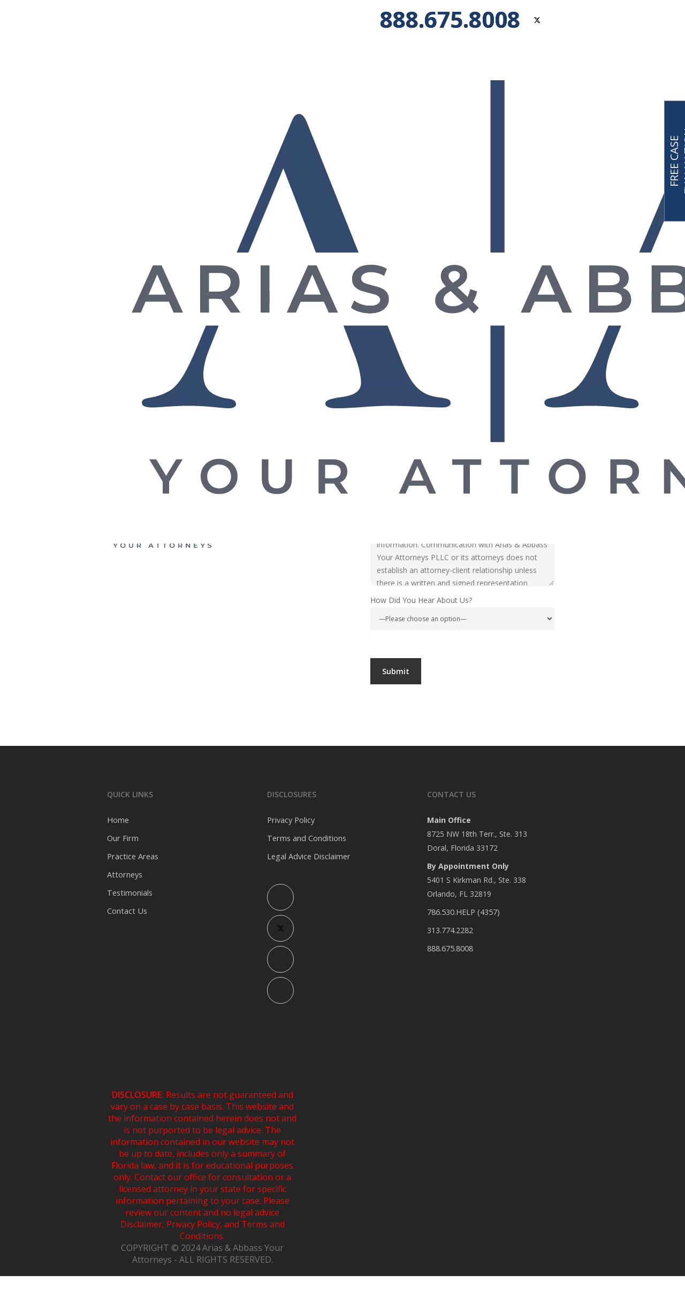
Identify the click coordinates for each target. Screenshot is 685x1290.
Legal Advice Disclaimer (308, 856)
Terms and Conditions (305, 838)
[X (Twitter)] (280, 928)
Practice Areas (132, 856)
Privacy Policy (290, 820)
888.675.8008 (450, 948)
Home (117, 820)
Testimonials (129, 893)
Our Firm (122, 838)
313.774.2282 (450, 930)
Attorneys (124, 874)
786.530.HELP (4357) (463, 912)
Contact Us (126, 911)
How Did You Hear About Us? (462, 612)
